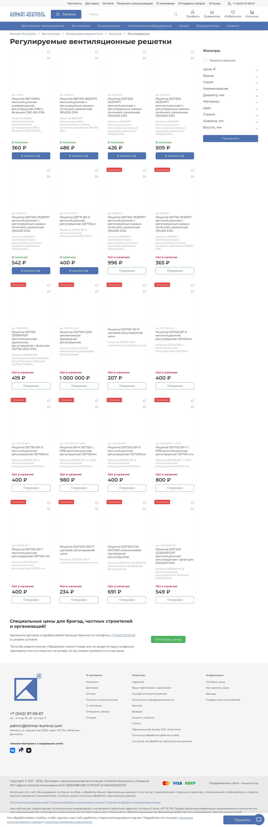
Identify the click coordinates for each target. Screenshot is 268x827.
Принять (242, 820)
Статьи (136, 723)
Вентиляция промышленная (43, 26)
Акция (184, 26)
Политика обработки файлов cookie (155, 735)
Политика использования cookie (29, 802)
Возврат (137, 711)
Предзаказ (127, 270)
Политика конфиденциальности (153, 699)
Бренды (211, 693)
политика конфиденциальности (68, 822)
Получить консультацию (135, 3)
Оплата (108, 3)
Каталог (66, 14)
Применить (230, 138)
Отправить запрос (191, 3)
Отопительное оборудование (150, 26)
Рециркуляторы (208, 26)
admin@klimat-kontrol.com (36, 726)
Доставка (92, 3)
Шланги (233, 26)
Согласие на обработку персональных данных (162, 741)
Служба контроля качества (149, 693)
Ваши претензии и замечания (151, 687)
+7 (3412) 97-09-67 (241, 3)
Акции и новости (143, 717)
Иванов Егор (250, 783)
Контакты (75, 3)
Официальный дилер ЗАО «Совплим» (156, 729)
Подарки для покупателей (223, 699)
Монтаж (137, 705)
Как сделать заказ (217, 687)
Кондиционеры (109, 26)
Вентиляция (81, 26)
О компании (165, 3)
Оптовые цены (168, 639)
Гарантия (138, 682)
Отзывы (215, 3)
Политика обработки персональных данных (77, 802)
